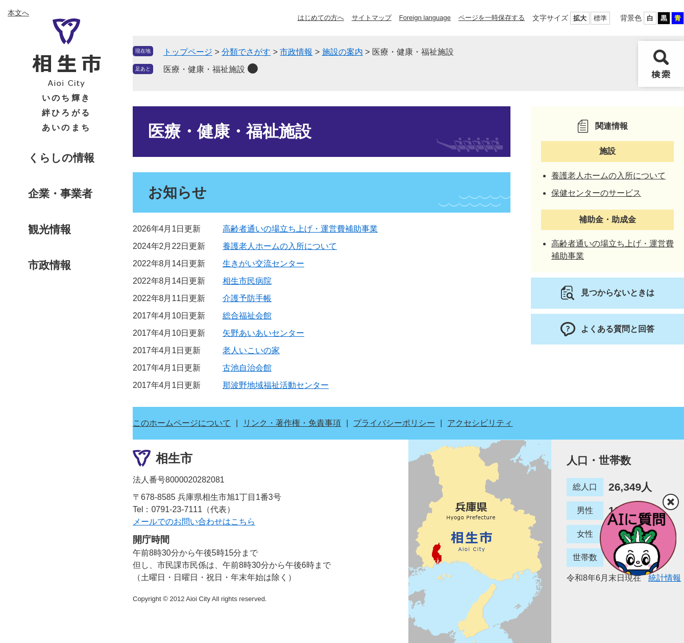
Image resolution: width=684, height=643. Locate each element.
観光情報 (49, 229)
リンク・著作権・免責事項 (292, 423)
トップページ (187, 52)
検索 (661, 64)
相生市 (174, 458)
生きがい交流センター (263, 263)
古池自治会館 (247, 367)
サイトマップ (372, 17)
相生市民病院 (247, 281)
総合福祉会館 (247, 315)
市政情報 (49, 265)
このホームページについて (182, 423)
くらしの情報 (61, 158)
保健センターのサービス (596, 193)
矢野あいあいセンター (263, 333)
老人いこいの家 (251, 350)
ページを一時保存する (491, 17)
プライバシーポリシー (394, 423)
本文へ (18, 13)
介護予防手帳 (247, 298)
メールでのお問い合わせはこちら (194, 521)
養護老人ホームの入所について (280, 246)
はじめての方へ (321, 17)
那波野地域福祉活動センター (276, 385)
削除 (253, 68)
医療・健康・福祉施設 (204, 69)
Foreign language (425, 17)
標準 (600, 18)
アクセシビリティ (479, 423)
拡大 (580, 18)
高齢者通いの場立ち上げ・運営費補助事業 (300, 228)
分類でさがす (246, 52)
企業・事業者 (60, 193)
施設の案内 (342, 52)
